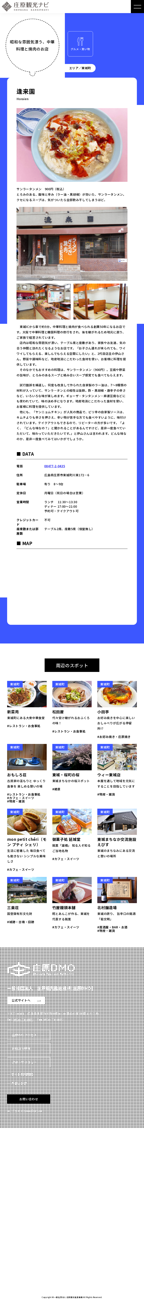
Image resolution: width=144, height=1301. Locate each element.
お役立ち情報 (21, 1048)
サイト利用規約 (22, 1074)
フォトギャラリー (24, 1062)
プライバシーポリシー (27, 1111)
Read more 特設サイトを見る (33, 1266)
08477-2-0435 (54, 466)
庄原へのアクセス (24, 1035)
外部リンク (19, 1083)
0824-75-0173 (23, 1019)
